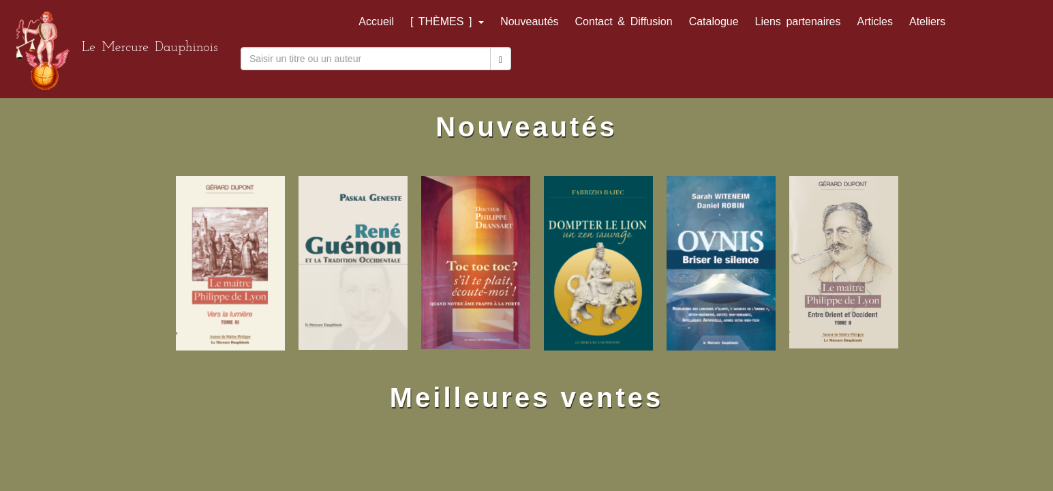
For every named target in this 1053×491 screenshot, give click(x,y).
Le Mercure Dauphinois (149, 48)
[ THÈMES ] (447, 21)
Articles (875, 21)
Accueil (376, 21)
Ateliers (927, 21)
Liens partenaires (798, 21)
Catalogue (714, 21)
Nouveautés (529, 21)
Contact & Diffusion (624, 21)
